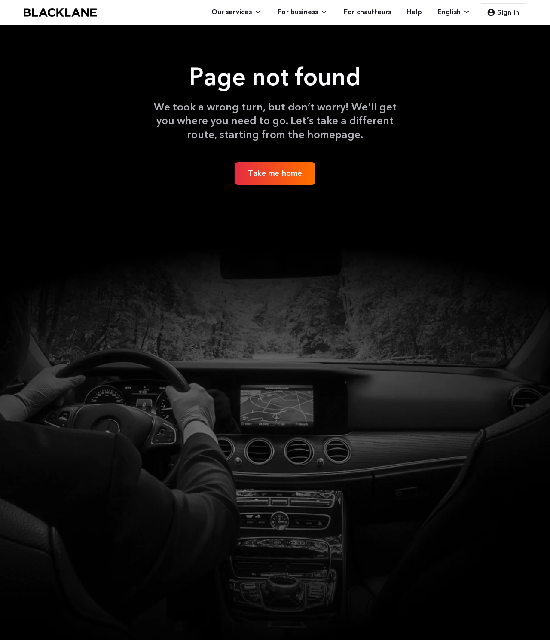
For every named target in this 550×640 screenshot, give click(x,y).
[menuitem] (237, 12)
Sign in (503, 12)
